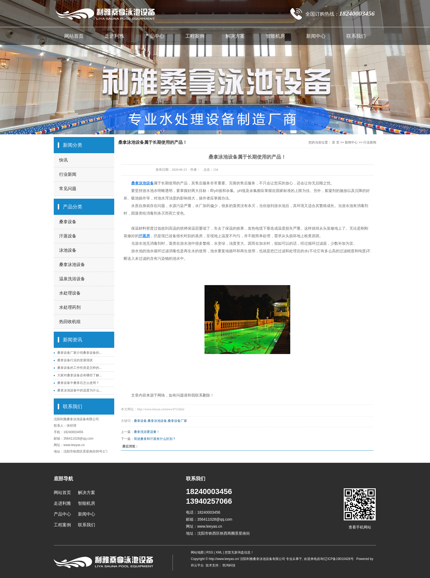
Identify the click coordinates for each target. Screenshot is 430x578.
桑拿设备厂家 (177, 421)
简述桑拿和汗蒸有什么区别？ (155, 439)
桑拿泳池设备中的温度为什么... (79, 390)
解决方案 (235, 36)
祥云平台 (197, 565)
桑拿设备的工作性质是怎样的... (79, 368)
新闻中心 (315, 36)
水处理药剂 (70, 307)
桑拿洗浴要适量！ (147, 432)
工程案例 (195, 36)
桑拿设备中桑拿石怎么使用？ (78, 383)
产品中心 (154, 36)
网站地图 (198, 552)
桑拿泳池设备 (72, 264)
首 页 (335, 142)
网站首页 (74, 36)
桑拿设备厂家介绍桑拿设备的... (79, 353)
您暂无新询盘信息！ (239, 552)
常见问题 (67, 188)
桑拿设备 (67, 221)
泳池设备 (67, 250)
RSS (209, 552)
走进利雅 (114, 36)
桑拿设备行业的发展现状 (75, 360)
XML (219, 552)
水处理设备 (70, 293)
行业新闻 (67, 174)
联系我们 (356, 36)
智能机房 (275, 36)
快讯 (63, 160)
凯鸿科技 (228, 565)
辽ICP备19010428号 (338, 559)
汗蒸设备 (67, 236)
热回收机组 (70, 321)
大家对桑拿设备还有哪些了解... (79, 375)
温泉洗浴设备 (72, 278)
